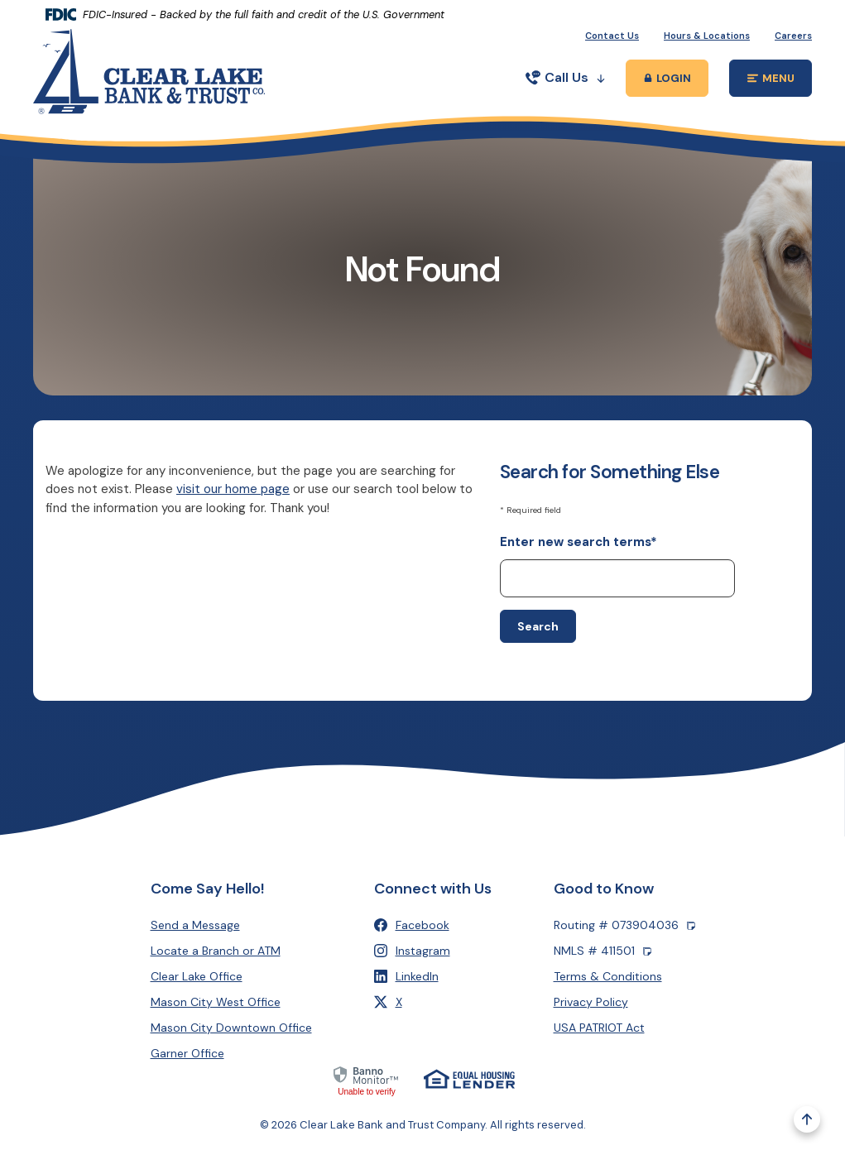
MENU (780, 80)
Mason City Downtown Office (231, 1027)
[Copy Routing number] (691, 925)
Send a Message (195, 925)
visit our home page (233, 489)
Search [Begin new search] (538, 626)
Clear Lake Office (196, 976)
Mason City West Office (216, 1001)
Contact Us (612, 35)
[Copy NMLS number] (647, 951)
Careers (793, 35)
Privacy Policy (591, 1001)
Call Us (565, 77)
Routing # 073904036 (624, 925)
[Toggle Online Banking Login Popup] (667, 78)
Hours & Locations (707, 35)
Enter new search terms (578, 542)
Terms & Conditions (608, 976)
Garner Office (187, 1053)
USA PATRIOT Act (599, 1027)
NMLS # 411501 (602, 951)
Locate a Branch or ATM (216, 950)
